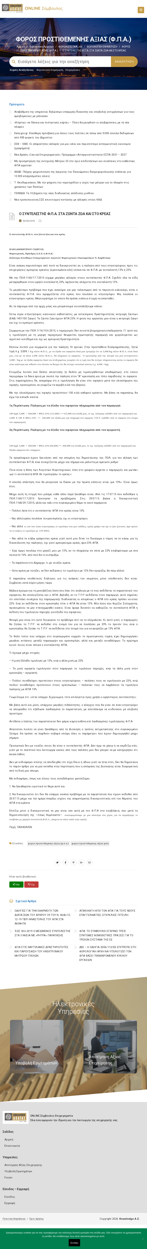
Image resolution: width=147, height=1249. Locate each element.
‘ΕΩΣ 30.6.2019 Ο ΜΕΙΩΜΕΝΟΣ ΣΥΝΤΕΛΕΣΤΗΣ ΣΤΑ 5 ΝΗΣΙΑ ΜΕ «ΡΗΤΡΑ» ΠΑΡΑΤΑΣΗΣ (42, 933)
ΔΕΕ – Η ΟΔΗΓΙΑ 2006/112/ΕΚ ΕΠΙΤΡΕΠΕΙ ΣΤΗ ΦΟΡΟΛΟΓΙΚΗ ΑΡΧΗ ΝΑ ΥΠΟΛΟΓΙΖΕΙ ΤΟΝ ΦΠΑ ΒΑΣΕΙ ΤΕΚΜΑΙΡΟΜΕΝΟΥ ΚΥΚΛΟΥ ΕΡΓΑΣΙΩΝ (107, 954)
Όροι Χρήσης (36, 1218)
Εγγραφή (9, 1203)
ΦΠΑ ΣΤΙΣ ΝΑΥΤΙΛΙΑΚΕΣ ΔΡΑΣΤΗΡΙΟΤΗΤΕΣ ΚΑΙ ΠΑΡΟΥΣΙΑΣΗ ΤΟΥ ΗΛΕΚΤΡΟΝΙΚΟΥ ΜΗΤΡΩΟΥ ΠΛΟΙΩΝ (42, 951)
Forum (8, 1177)
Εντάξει (74, 1242)
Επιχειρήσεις (72, 70)
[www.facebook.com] (66, 862)
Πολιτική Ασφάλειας (14, 1218)
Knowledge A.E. (129, 1218)
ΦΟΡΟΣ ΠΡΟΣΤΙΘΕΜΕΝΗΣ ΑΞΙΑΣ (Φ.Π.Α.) (48, 843)
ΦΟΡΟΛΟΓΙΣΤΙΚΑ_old (70, 46)
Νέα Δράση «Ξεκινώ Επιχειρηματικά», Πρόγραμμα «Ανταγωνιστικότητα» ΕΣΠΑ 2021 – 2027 (70, 154)
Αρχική (21, 46)
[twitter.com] (58, 862)
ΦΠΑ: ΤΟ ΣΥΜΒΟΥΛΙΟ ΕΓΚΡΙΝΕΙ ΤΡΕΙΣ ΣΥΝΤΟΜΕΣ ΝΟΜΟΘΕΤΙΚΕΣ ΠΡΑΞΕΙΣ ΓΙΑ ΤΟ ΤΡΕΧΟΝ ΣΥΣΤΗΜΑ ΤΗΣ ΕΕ (106, 935)
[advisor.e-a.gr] (90, 862)
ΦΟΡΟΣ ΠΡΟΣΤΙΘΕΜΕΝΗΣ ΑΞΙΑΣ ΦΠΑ (90, 843)
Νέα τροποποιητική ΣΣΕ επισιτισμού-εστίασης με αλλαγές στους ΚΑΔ (58, 199)
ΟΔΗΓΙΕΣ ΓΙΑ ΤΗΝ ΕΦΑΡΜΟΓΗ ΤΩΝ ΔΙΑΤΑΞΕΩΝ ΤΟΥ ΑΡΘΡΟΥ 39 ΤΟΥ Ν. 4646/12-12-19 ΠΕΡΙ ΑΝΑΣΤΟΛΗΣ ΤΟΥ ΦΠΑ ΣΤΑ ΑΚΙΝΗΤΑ (43, 917)
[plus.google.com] (82, 862)
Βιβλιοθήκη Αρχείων (42, 46)
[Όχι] (142, 1240)
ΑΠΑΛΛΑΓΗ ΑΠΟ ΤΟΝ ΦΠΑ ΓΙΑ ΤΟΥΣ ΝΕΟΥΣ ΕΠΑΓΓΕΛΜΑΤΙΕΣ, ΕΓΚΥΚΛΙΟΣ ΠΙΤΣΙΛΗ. (107, 913)
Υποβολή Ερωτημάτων (18, 1171)
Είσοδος (9, 1196)
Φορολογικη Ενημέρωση (49, 70)
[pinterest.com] (74, 862)
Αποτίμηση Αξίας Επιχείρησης (23, 1165)
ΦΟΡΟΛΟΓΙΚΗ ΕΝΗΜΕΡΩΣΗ (102, 46)
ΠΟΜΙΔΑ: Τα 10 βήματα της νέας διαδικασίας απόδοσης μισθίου (54, 193)
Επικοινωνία (12, 1145)
